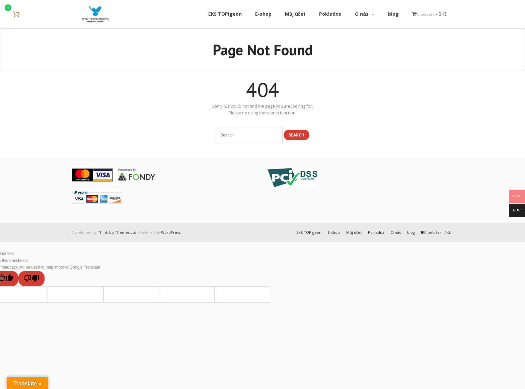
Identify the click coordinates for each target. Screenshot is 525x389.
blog (411, 232)
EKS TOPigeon (308, 232)
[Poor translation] (31, 278)
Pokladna (376, 232)
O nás (396, 232)
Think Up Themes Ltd (117, 232)
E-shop (334, 232)
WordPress (170, 232)
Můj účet (354, 232)
